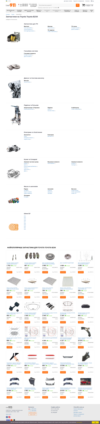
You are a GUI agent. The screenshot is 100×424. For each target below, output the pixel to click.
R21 (25, 227)
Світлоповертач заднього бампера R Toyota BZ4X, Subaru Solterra (49, 363)
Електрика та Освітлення (33, 132)
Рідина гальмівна (28, 191)
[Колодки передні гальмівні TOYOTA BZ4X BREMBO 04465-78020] (32, 305)
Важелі (49, 109)
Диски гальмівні (75, 29)
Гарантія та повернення (78, 1)
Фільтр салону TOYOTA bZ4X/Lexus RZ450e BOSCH (66, 288)
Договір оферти (77, 415)
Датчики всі (50, 136)
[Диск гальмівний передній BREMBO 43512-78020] (32, 331)
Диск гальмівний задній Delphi (67, 262)
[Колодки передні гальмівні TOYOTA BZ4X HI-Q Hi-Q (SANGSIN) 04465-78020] (85, 306)
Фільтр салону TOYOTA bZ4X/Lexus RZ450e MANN (13, 288)
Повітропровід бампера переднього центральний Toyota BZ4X (67, 363)
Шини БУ (27, 213)
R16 (25, 220)
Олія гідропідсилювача (29, 30)
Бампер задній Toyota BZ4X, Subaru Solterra (48, 388)
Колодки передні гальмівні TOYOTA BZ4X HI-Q (84, 313)
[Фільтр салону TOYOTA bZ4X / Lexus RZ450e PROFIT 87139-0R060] (32, 281)
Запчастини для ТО (31, 24)
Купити (9, 272)
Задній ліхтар (27, 139)
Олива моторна (74, 190)
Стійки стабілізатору (52, 31)
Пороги (25, 167)
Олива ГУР (73, 193)
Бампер (26, 163)
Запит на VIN (32, 414)
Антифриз (26, 190)
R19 (25, 224)
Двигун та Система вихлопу (34, 78)
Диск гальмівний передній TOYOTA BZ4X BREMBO (66, 338)
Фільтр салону (51, 27)
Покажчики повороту (28, 137)
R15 (25, 219)
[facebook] (7, 417)
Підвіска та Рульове (31, 105)
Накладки (73, 164)
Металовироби (51, 163)
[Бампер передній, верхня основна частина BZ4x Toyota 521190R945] (14, 381)
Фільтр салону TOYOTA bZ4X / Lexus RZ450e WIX (85, 288)
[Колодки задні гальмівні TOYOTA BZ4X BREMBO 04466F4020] (50, 306)
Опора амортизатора (29, 109)
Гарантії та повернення (79, 414)
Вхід (92, 1)
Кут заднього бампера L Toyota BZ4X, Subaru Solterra (85, 363)
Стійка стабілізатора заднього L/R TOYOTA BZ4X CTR (14, 313)
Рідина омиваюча (28, 193)
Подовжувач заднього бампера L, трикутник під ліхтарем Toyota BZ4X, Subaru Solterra (14, 363)
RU (10, 1)
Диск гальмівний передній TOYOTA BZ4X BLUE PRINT (48, 263)
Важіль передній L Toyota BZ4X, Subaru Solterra (85, 338)
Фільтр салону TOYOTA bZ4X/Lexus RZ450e (47, 288)
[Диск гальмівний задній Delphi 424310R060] (68, 256)
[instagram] (9, 417)
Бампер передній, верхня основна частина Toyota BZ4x (13, 388)
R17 (25, 221)
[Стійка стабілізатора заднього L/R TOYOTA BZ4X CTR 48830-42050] (14, 306)
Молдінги (73, 163)
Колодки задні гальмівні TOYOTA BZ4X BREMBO (49, 313)
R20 (25, 226)
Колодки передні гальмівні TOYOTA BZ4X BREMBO (30, 313)
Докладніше (79, 422)
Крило (25, 164)
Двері (25, 170)
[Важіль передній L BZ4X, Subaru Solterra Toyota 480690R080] (85, 331)
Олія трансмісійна (28, 27)
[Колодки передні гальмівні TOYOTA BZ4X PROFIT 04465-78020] (32, 255)
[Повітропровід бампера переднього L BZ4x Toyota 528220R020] (32, 381)
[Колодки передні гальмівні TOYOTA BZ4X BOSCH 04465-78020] (14, 256)
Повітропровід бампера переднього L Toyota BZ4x (30, 388)
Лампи (25, 136)
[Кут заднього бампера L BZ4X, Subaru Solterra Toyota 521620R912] (85, 356)
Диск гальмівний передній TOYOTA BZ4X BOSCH (84, 263)
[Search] (78, 5)
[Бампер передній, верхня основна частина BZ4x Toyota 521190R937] (67, 381)
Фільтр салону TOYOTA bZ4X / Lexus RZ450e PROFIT (31, 288)
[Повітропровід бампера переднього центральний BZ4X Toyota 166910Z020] (67, 356)
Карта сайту (8, 414)
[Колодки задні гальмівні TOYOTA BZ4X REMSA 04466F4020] (67, 306)
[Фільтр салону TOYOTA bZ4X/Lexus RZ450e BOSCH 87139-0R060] (68, 281)
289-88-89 (23, 4)
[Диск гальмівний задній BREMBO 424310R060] (50, 331)
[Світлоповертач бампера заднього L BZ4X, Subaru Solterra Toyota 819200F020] (32, 356)
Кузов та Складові (30, 159)
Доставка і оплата (68, 1)
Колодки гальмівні (75, 27)
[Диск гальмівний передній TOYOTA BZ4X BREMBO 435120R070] (67, 331)
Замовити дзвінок (32, 412)
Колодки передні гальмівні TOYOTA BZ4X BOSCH (12, 263)
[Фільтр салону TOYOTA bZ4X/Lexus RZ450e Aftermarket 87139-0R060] (50, 281)
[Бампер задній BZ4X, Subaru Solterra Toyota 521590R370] (50, 381)
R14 (25, 217)
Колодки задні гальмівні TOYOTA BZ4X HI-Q (14, 338)
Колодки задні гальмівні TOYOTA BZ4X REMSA (67, 313)
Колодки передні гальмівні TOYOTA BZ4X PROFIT (30, 263)
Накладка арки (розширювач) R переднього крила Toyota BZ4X (85, 388)
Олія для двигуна (28, 29)
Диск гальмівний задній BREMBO (49, 337)
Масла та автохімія (31, 186)
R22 (25, 229)
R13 (25, 216)
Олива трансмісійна (75, 191)
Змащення (50, 191)
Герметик (50, 190)
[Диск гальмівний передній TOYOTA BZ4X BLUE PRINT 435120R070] (50, 256)
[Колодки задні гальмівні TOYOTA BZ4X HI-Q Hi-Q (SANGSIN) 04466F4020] (14, 331)
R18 (25, 223)
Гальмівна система (31, 51)
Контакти (87, 1)
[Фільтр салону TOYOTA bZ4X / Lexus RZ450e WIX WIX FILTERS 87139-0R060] (86, 281)
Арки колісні (27, 169)
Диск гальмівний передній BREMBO (30, 338)
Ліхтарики (26, 196)
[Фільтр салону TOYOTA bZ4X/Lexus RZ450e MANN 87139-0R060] (14, 281)
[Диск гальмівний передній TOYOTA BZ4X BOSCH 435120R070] (85, 256)
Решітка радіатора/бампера (30, 166)
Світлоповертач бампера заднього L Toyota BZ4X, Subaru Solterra (32, 363)
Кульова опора (51, 110)
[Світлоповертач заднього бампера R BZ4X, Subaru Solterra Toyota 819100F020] (50, 356)
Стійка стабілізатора (76, 109)
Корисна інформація (78, 409)
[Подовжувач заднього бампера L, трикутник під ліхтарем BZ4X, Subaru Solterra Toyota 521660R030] (14, 356)
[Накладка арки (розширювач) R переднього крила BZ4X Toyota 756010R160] (85, 381)
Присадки (50, 193)
